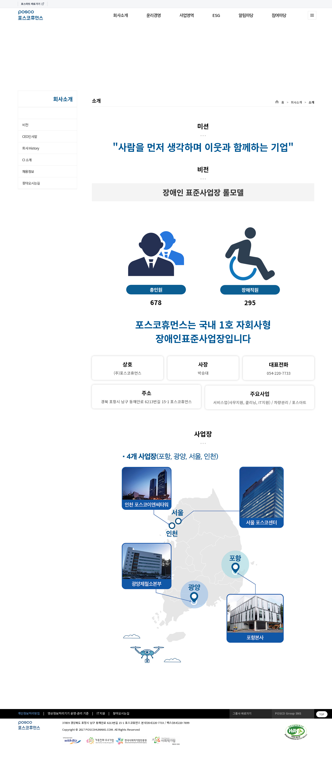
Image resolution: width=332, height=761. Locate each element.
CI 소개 (27, 159)
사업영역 (186, 15)
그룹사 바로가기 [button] (242, 713)
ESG (216, 15)
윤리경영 (153, 15)
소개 (32, 113)
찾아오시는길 (31, 183)
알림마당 (246, 15)
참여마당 (279, 15)
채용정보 (28, 171)
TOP (321, 714)
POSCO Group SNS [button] (288, 713)
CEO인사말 (29, 136)
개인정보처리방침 (29, 713)
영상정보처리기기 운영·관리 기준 (68, 713)
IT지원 (101, 713)
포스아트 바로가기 (32, 4)
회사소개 (120, 15)
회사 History (30, 148)
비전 (25, 124)
